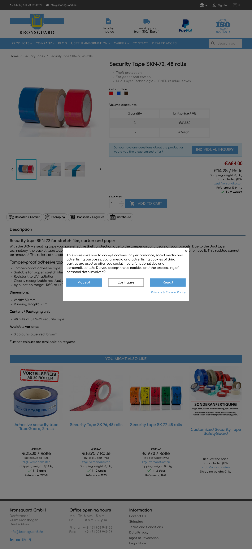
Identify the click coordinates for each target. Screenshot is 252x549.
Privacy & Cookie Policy (168, 292)
